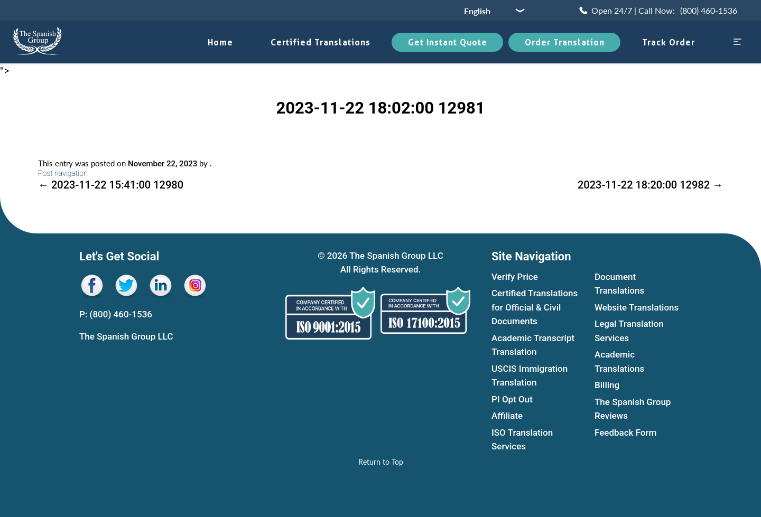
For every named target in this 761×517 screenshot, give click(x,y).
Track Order (668, 42)
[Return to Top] (380, 462)
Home (220, 42)
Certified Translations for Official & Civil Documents (534, 307)
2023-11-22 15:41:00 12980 (110, 184)
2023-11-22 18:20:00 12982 (650, 184)
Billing (607, 385)
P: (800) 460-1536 (115, 314)
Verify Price (514, 276)
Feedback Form (625, 432)
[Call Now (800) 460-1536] (657, 10)
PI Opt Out (512, 399)
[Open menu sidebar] (737, 42)
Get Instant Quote (447, 42)
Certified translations (320, 42)
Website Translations (637, 307)
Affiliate (507, 416)
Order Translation (565, 42)
